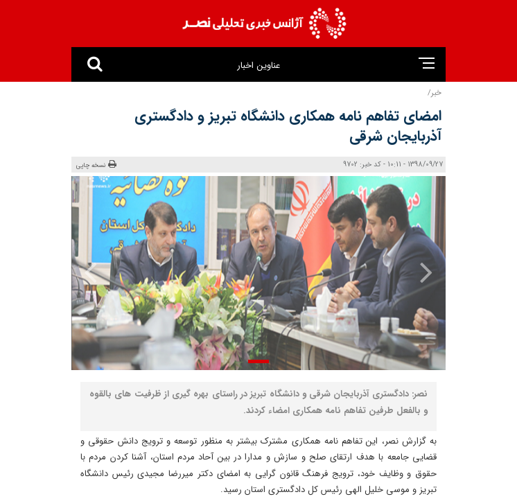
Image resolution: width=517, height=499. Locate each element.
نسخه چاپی (96, 164)
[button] (258, 361)
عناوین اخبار (258, 65)
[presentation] (417, 272)
